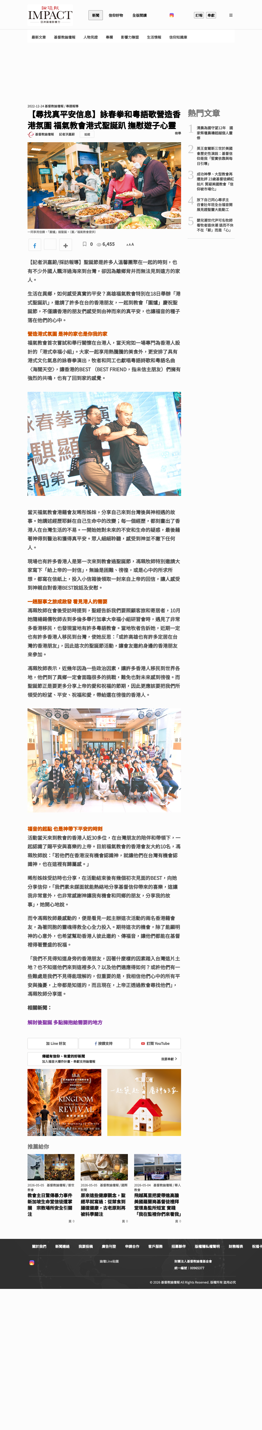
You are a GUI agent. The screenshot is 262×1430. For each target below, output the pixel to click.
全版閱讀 (139, 15)
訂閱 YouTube (155, 1043)
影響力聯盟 (130, 37)
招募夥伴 (178, 1246)
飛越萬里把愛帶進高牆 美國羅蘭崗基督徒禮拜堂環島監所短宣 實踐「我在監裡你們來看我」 (157, 1204)
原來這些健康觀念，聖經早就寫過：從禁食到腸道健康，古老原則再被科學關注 (103, 1204)
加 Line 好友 (53, 1043)
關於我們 (39, 1246)
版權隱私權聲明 (207, 1246)
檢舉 (178, 133)
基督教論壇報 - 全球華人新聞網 (50, 15)
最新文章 (39, 37)
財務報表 (236, 1246)
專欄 (109, 37)
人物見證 (90, 37)
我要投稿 (85, 1246)
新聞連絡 (62, 1246)
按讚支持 (103, 1043)
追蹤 (87, 134)
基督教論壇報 (64, 37)
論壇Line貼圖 (109, 1261)
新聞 (95, 15)
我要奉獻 (169, 1059)
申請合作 (132, 1246)
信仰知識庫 (178, 37)
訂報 (199, 15)
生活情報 (154, 37)
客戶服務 (155, 1246)
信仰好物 (116, 15)
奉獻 (211, 15)
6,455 (106, 244)
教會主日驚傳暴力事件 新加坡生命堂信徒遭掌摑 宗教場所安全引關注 (49, 1204)
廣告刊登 (109, 1246)
